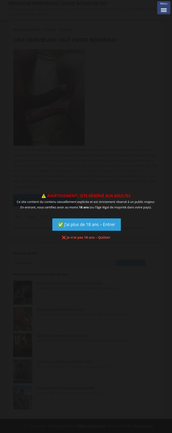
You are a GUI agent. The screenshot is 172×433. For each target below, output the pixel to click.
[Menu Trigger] (163, 7)
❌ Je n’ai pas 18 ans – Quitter (86, 237)
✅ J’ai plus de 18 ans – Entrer (86, 224)
